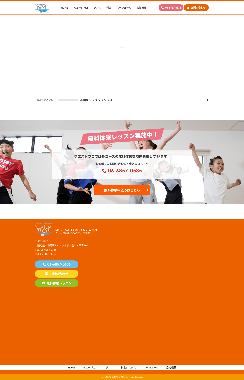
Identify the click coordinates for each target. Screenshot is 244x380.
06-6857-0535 (171, 7)
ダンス (97, 7)
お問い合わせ (196, 7)
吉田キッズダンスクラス (96, 100)
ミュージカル (81, 7)
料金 (108, 7)
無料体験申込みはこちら (122, 190)
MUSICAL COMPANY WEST (114, 376)
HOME (64, 7)
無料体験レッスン (56, 283)
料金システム (128, 367)
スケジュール (124, 7)
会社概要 (141, 7)
